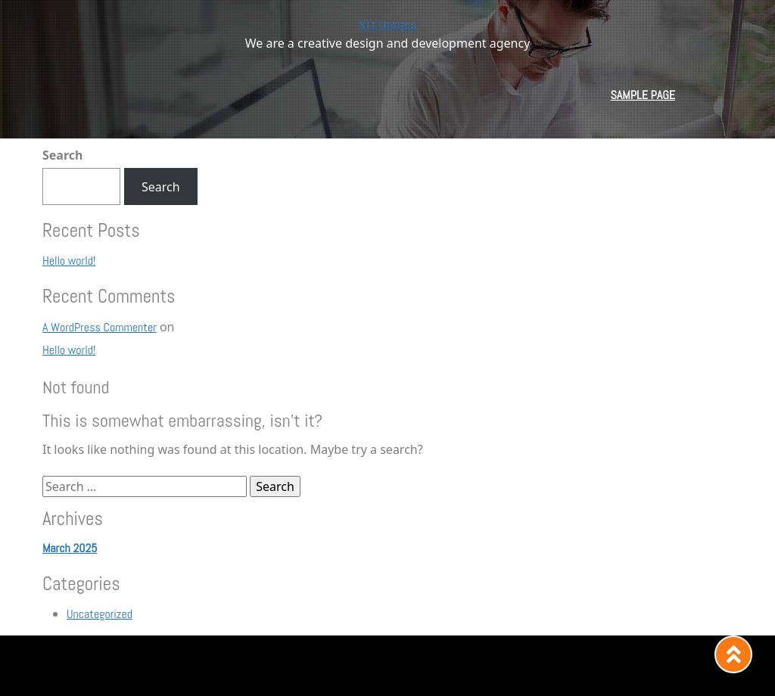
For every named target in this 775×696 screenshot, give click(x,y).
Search (62, 155)
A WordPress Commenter (99, 327)
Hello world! (68, 261)
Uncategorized (99, 614)
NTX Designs (387, 25)
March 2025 (69, 548)
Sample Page (643, 95)
